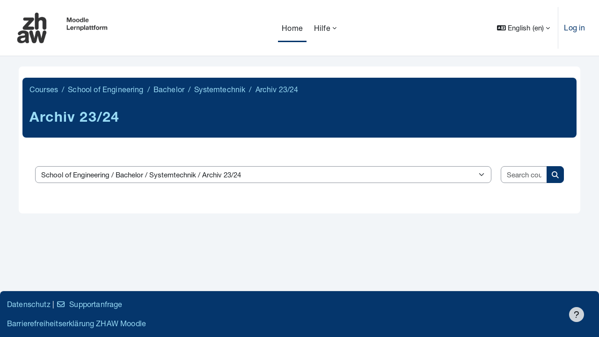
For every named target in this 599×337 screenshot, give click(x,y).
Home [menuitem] (292, 27)
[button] (523, 28)
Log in (574, 27)
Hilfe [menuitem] (322, 27)
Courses (43, 89)
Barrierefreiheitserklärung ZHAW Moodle (76, 323)
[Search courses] (524, 174)
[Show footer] (576, 314)
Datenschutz (29, 304)
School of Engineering (105, 89)
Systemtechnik (219, 89)
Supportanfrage (89, 304)
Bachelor (168, 89)
